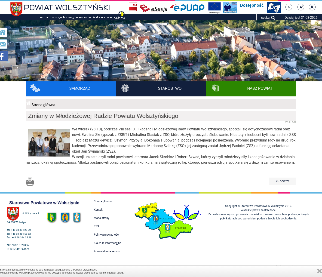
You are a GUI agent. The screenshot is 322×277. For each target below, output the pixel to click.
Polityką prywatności (84, 269)
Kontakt (98, 209)
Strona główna (43, 105)
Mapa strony (101, 218)
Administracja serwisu (107, 251)
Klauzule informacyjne (107, 243)
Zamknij (319, 271)
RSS (96, 226)
